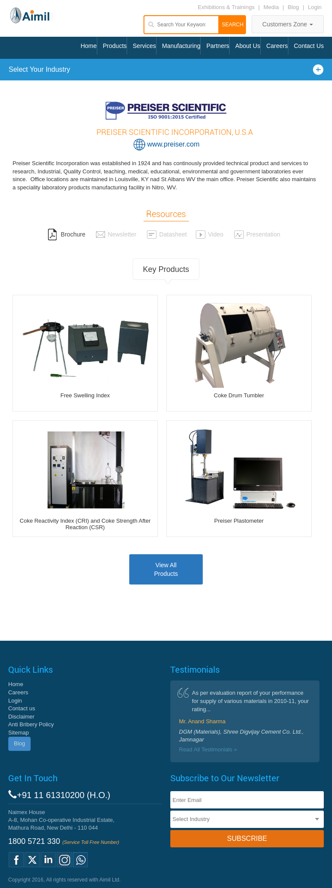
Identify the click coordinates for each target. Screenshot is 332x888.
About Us (247, 45)
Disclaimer (21, 716)
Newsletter (116, 234)
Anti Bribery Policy (31, 724)
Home (88, 45)
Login (315, 7)
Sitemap (18, 732)
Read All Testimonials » (208, 749)
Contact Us (309, 45)
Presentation (257, 234)
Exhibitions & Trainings (226, 7)
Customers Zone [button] (287, 24)
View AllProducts (166, 569)
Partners (217, 45)
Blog (293, 7)
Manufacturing (181, 45)
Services (144, 45)
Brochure (67, 234)
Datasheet (167, 234)
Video (209, 234)
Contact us (21, 708)
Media (272, 7)
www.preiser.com (173, 144)
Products (115, 45)
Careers (277, 45)
